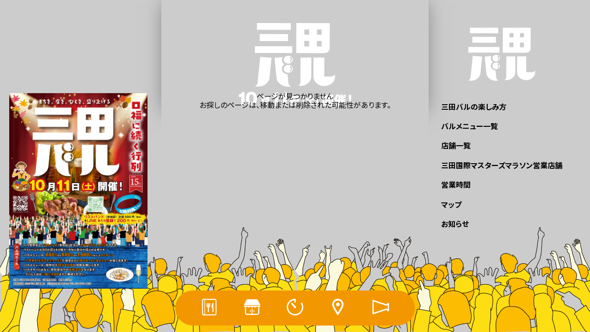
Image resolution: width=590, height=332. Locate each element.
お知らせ (455, 223)
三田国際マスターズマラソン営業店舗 (501, 165)
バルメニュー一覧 (469, 125)
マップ (451, 204)
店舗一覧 (456, 145)
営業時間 (456, 184)
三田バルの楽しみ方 (474, 106)
